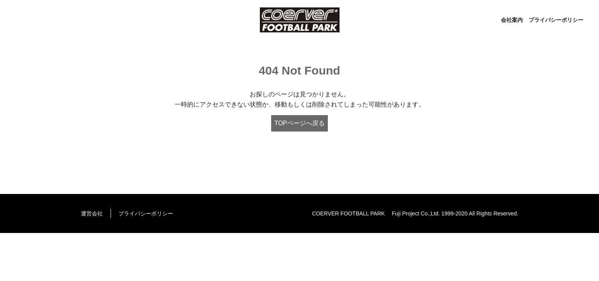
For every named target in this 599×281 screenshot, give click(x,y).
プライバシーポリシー (556, 20)
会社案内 (512, 20)
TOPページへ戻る (299, 123)
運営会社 (92, 213)
